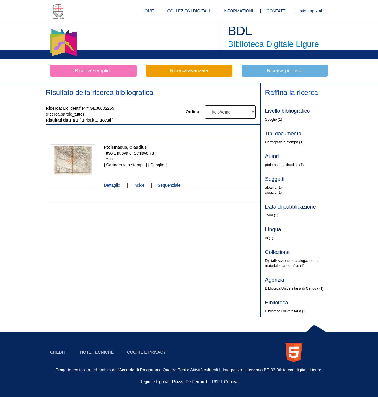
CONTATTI (277, 11)
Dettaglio (112, 185)
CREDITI (58, 352)
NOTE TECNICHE (97, 352)
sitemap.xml (311, 11)
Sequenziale (169, 185)
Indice (138, 185)
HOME (148, 11)
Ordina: (193, 111)
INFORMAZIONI (238, 11)
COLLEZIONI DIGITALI (188, 11)
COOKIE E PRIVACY (146, 352)
